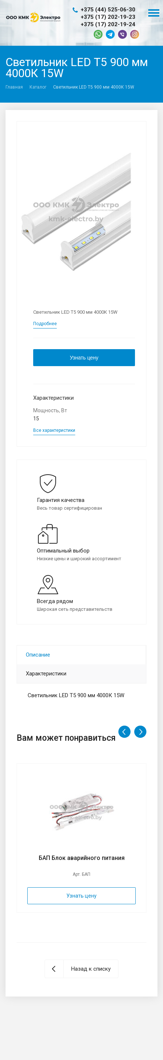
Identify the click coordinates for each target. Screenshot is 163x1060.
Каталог (38, 87)
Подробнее (45, 323)
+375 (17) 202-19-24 (108, 24)
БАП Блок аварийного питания (82, 857)
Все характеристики (54, 430)
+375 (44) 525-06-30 (108, 9)
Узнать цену (84, 358)
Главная (14, 87)
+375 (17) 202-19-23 (108, 17)
